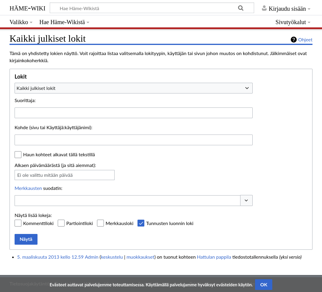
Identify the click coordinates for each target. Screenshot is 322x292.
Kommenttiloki (38, 223)
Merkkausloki (120, 223)
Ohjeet (305, 39)
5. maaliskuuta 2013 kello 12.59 (50, 257)
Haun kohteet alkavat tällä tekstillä (59, 154)
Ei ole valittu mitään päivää (45, 175)
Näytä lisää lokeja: (33, 215)
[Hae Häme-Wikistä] (152, 8)
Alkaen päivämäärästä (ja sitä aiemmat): (55, 165)
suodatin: (38, 188)
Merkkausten (28, 188)
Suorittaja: (25, 100)
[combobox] (134, 88)
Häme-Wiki (28, 7)
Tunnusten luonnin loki (169, 223)
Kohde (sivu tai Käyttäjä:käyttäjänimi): (53, 127)
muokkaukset (140, 257)
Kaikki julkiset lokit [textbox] (36, 88)
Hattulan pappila (214, 257)
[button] (246, 200)
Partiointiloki (79, 223)
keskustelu (112, 257)
